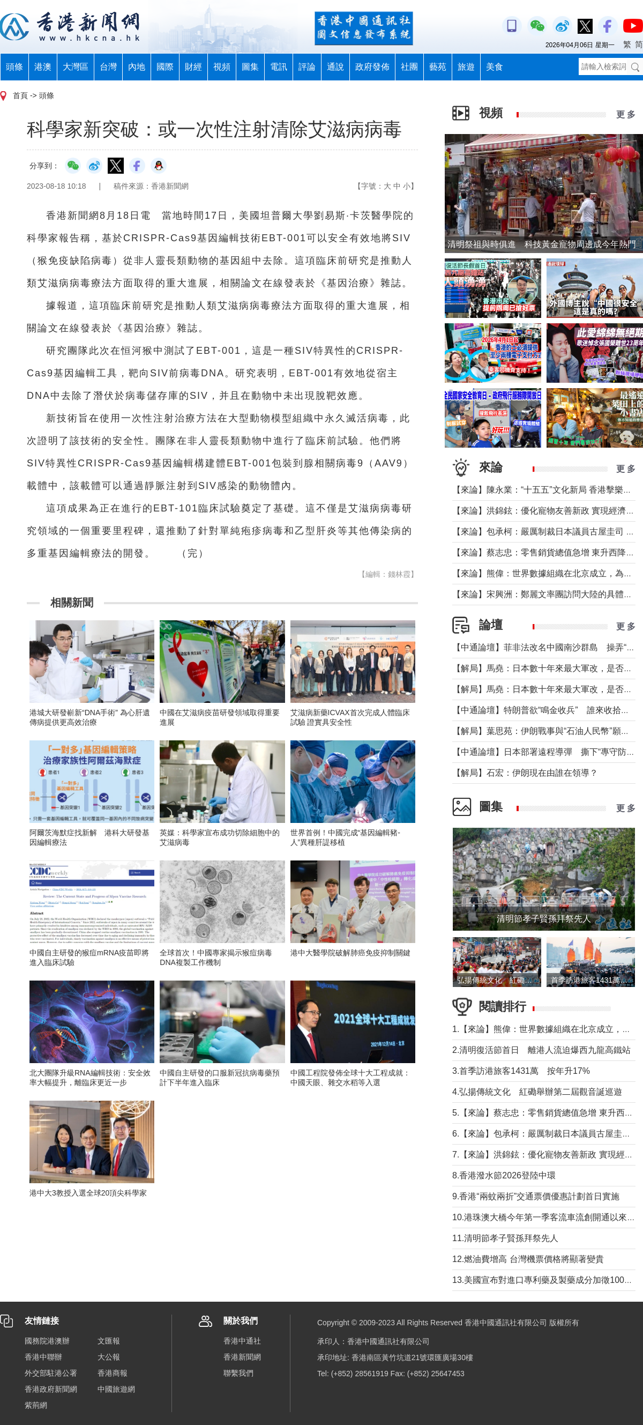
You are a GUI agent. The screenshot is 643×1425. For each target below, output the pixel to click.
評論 (307, 66)
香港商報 (113, 1373)
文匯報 (109, 1341)
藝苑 (437, 66)
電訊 (278, 66)
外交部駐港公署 (51, 1373)
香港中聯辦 (43, 1357)
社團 (409, 66)
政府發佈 (372, 66)
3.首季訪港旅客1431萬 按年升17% (521, 1070)
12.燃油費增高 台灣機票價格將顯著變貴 (528, 1259)
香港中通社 (242, 1341)
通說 (335, 66)
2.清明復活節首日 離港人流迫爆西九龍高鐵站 (541, 1050)
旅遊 (466, 66)
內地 (136, 66)
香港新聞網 (242, 1357)
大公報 (109, 1357)
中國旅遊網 (116, 1389)
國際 (165, 66)
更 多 (625, 114)
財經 (193, 66)
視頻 (221, 66)
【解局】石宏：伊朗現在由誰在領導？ (525, 772)
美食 (494, 66)
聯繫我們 (238, 1373)
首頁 (20, 95)
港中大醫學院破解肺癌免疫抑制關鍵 (350, 952)
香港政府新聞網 (51, 1389)
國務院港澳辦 (47, 1341)
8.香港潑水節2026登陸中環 (504, 1175)
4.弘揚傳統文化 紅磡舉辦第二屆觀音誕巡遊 (537, 1091)
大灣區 (75, 66)
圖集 (250, 66)
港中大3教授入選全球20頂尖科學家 (88, 1193)
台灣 (108, 66)
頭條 (14, 66)
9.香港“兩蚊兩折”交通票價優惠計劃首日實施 (535, 1196)
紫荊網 (36, 1405)
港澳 (42, 66)
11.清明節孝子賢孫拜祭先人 (505, 1238)
